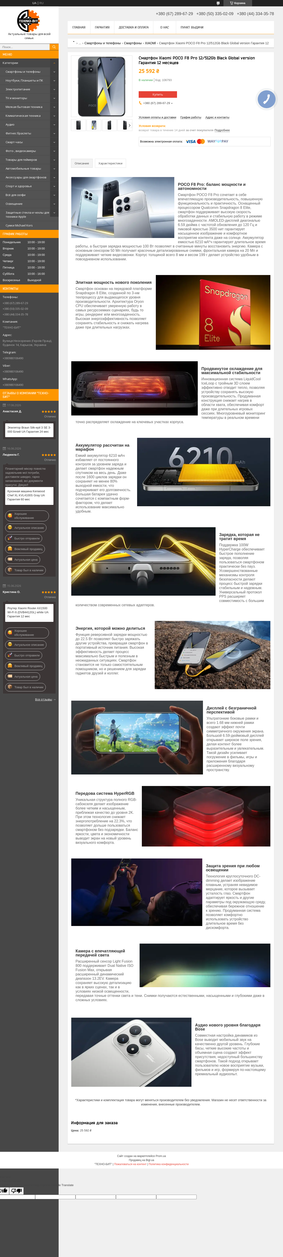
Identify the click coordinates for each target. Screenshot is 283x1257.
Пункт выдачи (192, 27)
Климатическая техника (23, 116)
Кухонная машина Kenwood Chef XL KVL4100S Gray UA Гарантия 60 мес (26, 495)
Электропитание (18, 89)
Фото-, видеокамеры (21, 151)
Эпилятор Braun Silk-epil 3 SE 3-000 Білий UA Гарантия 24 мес (29, 429)
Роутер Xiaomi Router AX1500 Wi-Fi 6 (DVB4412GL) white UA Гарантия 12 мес (27, 612)
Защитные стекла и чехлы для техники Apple (27, 214)
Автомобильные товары (23, 168)
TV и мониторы (16, 98)
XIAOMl (150, 43)
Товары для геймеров (21, 160)
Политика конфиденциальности (169, 1164)
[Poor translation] (16, 1191)
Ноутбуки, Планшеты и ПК (24, 80)
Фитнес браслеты (18, 133)
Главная (78, 27)
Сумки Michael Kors (19, 225)
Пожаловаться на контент (130, 1164)
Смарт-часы (14, 142)
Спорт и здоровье (19, 186)
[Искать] (54, 47)
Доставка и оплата (134, 27)
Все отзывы (43, 699)
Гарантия (102, 27)
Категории (10, 63)
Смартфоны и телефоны (23, 72)
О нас (164, 27)
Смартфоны (133, 43)
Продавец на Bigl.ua (141, 1160)
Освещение (14, 204)
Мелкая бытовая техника (24, 107)
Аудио (10, 124)
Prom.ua (161, 1156)
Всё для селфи (15, 195)
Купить (158, 94)
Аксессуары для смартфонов (26, 177)
